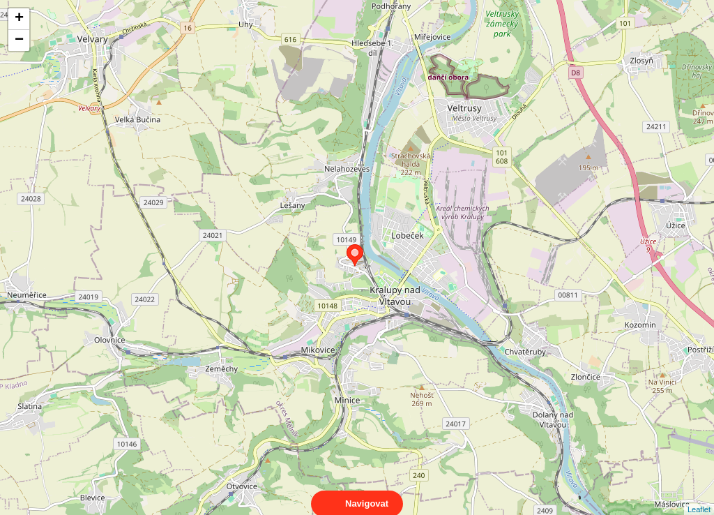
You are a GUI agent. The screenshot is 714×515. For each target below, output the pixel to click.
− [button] (19, 40)
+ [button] (19, 18)
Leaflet (699, 497)
